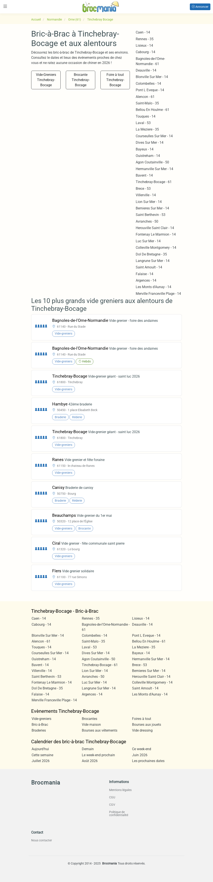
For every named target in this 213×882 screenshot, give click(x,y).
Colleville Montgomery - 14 (156, 248)
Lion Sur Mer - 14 (149, 202)
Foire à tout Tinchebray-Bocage (115, 80)
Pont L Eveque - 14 (150, 90)
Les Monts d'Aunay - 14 (153, 287)
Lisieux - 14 (144, 45)
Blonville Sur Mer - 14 (152, 77)
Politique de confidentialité (118, 813)
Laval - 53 (143, 123)
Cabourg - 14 (145, 52)
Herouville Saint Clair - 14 (155, 228)
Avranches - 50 (147, 221)
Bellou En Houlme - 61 (152, 110)
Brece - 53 (143, 189)
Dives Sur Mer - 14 (149, 142)
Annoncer (200, 6)
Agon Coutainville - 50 (152, 162)
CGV (112, 804)
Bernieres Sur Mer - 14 (152, 208)
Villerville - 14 (146, 195)
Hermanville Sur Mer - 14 (154, 169)
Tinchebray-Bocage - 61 (154, 182)
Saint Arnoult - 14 (149, 267)
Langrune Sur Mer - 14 (152, 261)
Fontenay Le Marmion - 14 (156, 234)
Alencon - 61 (145, 97)
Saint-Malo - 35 (147, 103)
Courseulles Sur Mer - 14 (154, 136)
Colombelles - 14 (148, 83)
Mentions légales (120, 789)
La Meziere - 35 (147, 129)
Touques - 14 (145, 116)
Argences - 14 (146, 280)
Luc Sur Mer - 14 (148, 241)
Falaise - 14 (144, 274)
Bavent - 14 (144, 175)
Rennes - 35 (144, 39)
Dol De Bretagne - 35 (151, 254)
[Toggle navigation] (5, 6)
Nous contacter (41, 840)
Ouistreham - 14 (148, 156)
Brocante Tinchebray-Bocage (81, 80)
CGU (112, 797)
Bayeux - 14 (144, 149)
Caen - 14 (143, 32)
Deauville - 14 (146, 70)
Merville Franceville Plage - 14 (158, 294)
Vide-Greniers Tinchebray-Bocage (46, 80)
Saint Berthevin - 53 (150, 215)
